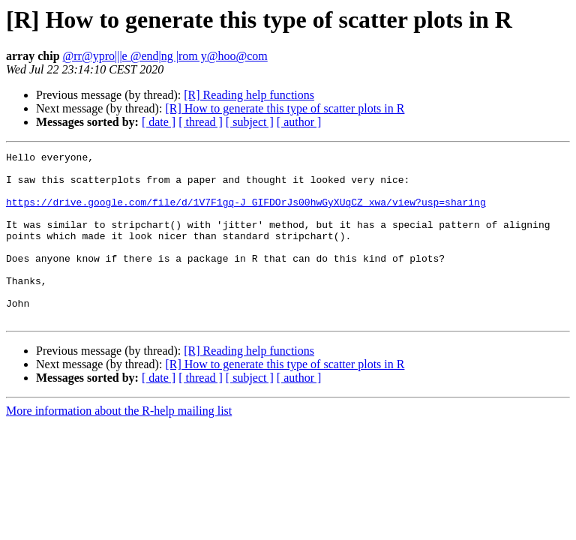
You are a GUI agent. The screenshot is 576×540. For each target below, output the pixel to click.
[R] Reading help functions (249, 94)
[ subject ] (250, 122)
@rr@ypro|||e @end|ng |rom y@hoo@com (165, 56)
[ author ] (299, 122)
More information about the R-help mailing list (119, 444)
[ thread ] (200, 122)
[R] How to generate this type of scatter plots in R (284, 108)
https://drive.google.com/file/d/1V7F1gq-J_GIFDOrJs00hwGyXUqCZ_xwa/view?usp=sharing (246, 213)
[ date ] (159, 122)
